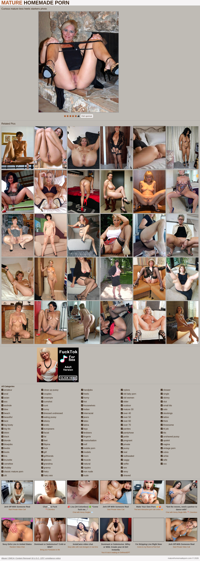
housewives (88, 405)
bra (4, 456)
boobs (5, 448)
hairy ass (47, 475)
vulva (164, 452)
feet (44, 440)
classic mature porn (12, 471)
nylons (125, 390)
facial (45, 433)
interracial (87, 413)
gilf (44, 452)
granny (46, 467)
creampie (47, 398)
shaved (126, 475)
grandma (47, 464)
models (86, 452)
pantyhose (127, 433)
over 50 (126, 417)
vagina (165, 444)
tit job (165, 429)
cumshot (46, 401)
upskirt (165, 440)
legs (84, 429)
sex (124, 467)
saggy (125, 460)
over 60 (126, 421)
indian (85, 409)
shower (165, 390)
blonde (6, 440)
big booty (7, 425)
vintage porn (168, 448)
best (4, 421)
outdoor (126, 405)
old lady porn (128, 394)
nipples (86, 467)
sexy (124, 471)
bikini (5, 433)
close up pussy (49, 390)
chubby (6, 467)
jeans (85, 417)
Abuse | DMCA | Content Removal (16, 558)
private (125, 444)
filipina (45, 444)
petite (125, 436)
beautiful (6, 417)
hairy (45, 471)
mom (85, 456)
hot (84, 401)
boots (5, 452)
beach (5, 413)
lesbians (86, 433)
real (124, 452)
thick (164, 421)
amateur (6, 390)
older (124, 401)
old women (127, 398)
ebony (45, 421)
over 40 (126, 413)
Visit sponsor (86, 116)
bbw (4, 409)
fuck (44, 448)
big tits (5, 429)
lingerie (86, 436)
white (164, 456)
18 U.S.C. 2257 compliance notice (46, 558)
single (165, 394)
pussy (125, 448)
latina (85, 425)
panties (126, 429)
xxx (164, 464)
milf (84, 444)
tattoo (165, 417)
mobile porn (88, 448)
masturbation (89, 440)
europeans (47, 429)
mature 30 (127, 409)
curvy (45, 409)
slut (164, 401)
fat (43, 436)
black (5, 436)
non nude (87, 471)
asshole (6, 405)
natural (85, 464)
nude (85, 475)
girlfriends (47, 456)
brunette (6, 460)
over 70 (126, 425)
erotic (45, 425)
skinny (165, 398)
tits (163, 433)
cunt (44, 405)
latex (84, 421)
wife (164, 460)
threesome (167, 425)
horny (85, 398)
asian (5, 398)
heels (85, 394)
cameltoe (7, 464)
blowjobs (7, 444)
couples (46, 394)
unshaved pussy (170, 436)
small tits (166, 405)
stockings (166, 413)
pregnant (126, 440)
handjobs (87, 390)
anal (4, 394)
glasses (46, 460)
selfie (125, 464)
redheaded (127, 456)
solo (164, 409)
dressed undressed (52, 413)
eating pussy (48, 417)
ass (4, 401)
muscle (86, 460)
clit (4, 475)
